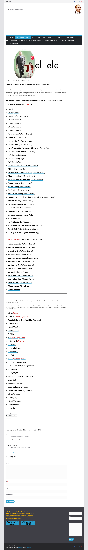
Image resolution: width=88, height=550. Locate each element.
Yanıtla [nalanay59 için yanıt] (12, 452)
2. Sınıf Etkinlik (47, 37)
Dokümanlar (62, 40)
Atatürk (12, 37)
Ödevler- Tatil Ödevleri (51, 40)
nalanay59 (10, 445)
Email (70, 516)
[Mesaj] (75, 529)
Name (70, 510)
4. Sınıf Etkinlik (70, 37)
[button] (29, 37)
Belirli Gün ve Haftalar (35, 40)
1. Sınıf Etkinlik (36, 37)
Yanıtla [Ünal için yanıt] (11, 441)
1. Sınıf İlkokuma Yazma (22, 37)
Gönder (71, 539)
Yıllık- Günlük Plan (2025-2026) (17, 40)
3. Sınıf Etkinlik (58, 37)
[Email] (75, 518)
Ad (7, 481)
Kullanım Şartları (14, 43)
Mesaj (70, 522)
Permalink (26, 436)
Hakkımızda (71, 40)
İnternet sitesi (9, 494)
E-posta (8, 488)
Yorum (8, 463)
